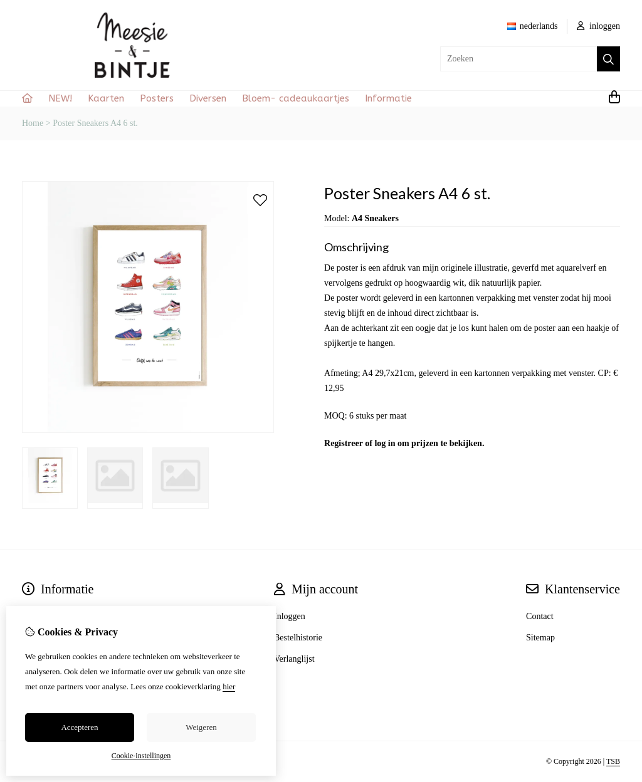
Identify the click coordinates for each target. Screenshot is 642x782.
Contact (540, 616)
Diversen (207, 98)
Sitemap (540, 637)
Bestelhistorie (298, 637)
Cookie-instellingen (141, 755)
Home (32, 123)
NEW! (60, 98)
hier (229, 686)
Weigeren (201, 727)
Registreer (343, 443)
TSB (613, 761)
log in (384, 443)
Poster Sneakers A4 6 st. (95, 123)
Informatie (388, 98)
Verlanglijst (294, 659)
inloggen (599, 26)
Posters (157, 98)
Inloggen (289, 616)
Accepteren (79, 727)
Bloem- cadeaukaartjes (295, 98)
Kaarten (106, 98)
